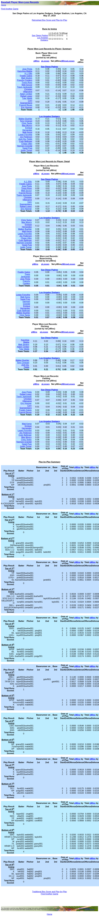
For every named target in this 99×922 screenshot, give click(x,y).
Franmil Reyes (25, 105)
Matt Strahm (26, 78)
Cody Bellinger (25, 141)
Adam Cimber (26, 94)
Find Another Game (9, 9)
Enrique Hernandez (27, 129)
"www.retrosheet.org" (84, 908)
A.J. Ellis (28, 73)
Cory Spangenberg (26, 102)
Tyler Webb (27, 98)
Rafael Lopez (26, 96)
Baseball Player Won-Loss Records (20, 2)
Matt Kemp (27, 132)
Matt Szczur (27, 85)
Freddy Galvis (26, 76)
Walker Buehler (25, 119)
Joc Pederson (26, 137)
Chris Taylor (27, 123)
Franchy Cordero (24, 80)
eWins (63, 61)
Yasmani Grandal (24, 146)
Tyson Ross (27, 82)
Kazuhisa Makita (25, 71)
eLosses (70, 61)
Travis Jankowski (24, 87)
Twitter (69, 909)
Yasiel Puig (27, 148)
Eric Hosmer (26, 107)
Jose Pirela (27, 69)
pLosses (45, 61)
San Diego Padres (40, 35)
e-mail (57, 909)
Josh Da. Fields (25, 139)
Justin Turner (26, 150)
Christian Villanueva (27, 90)
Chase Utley (26, 144)
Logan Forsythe (25, 135)
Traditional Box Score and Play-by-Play (49, 892)
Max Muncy (27, 125)
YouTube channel (89, 909)
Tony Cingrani (26, 121)
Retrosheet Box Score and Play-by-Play (49, 20)
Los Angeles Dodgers (42, 39)
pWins (37, 61)
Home (3, 5)
